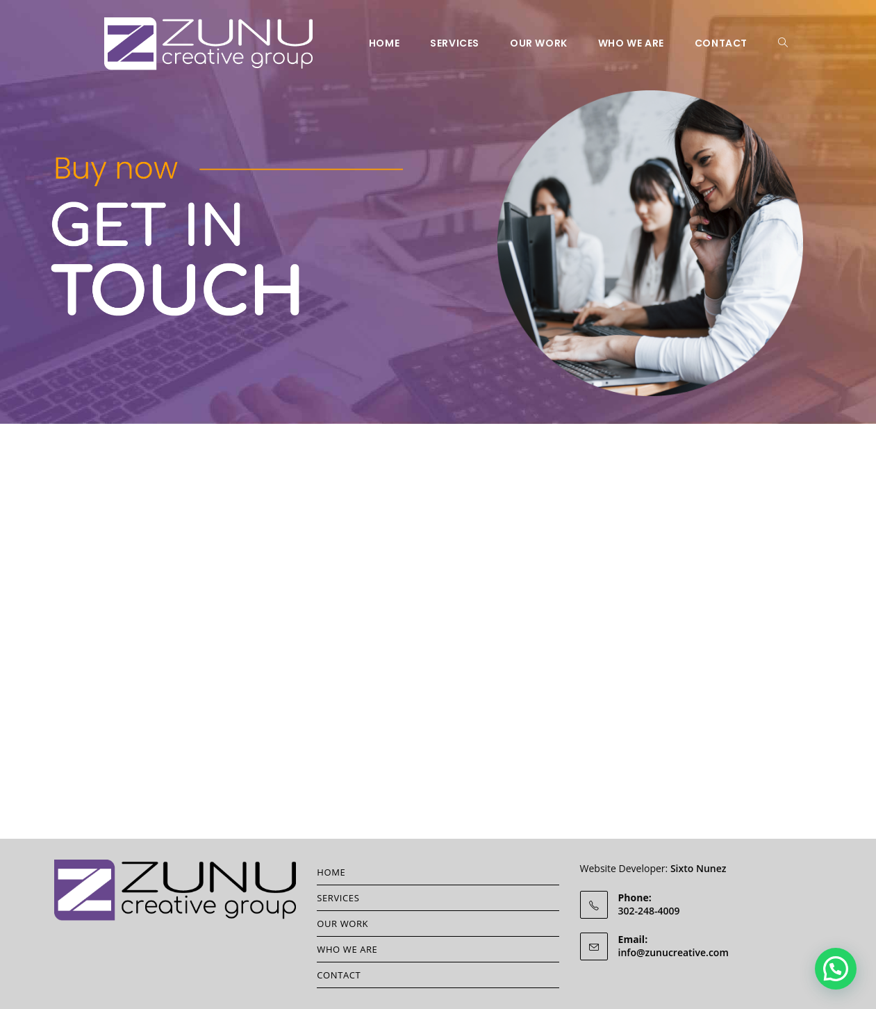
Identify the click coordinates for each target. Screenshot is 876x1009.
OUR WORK (342, 923)
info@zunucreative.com (673, 952)
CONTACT (339, 975)
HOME (331, 872)
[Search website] (783, 43)
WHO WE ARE (347, 949)
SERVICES (338, 898)
